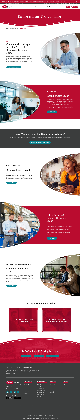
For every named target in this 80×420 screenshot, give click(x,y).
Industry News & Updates (54, 392)
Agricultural (36, 6)
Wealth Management (50, 6)
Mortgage (42, 6)
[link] (23, 320)
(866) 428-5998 (9, 386)
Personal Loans (40, 392)
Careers (26, 393)
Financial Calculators (55, 384)
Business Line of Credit (55, 405)
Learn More (62, 1)
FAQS (64, 384)
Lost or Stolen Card (67, 386)
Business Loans (40, 394)
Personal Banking (41, 388)
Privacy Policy (49, 418)
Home (7, 28)
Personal (19, 6)
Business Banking (41, 390)
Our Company (59, 6)
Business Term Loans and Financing (37, 405)
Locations (26, 391)
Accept (56, 418)
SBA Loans (47, 405)
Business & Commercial (27, 6)
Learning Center (53, 386)
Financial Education (54, 389)
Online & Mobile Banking (40, 385)
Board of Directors (28, 386)
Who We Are (27, 384)
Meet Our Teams (28, 389)
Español (77, 3)
